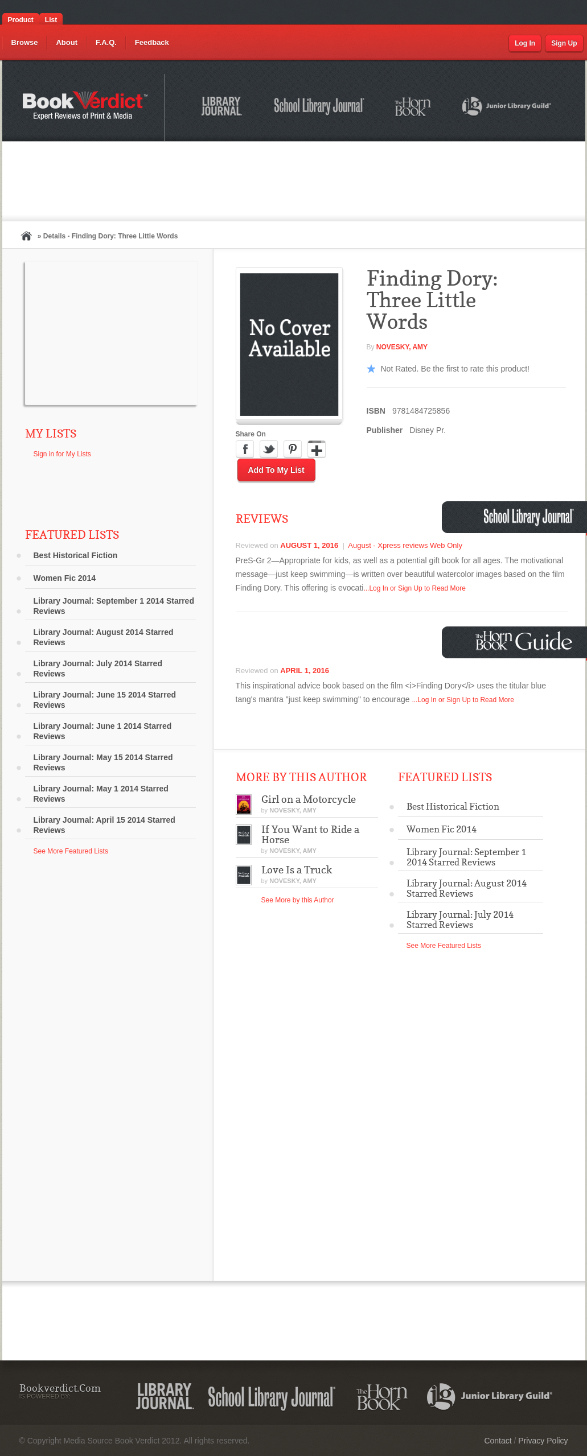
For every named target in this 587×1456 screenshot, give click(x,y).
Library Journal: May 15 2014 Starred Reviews (103, 762)
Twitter (269, 449)
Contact (497, 1440)
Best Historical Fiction (76, 555)
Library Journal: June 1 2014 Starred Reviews (103, 731)
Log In (525, 43)
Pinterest (293, 449)
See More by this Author (297, 900)
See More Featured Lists (71, 851)
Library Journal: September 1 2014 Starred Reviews (114, 606)
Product (21, 20)
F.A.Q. (106, 42)
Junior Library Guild (507, 108)
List (51, 20)
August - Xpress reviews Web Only (405, 545)
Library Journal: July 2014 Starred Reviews (98, 668)
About (66, 42)
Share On (251, 434)
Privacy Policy (543, 1440)
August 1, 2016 (309, 545)
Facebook (245, 449)
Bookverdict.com (86, 107)
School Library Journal (320, 108)
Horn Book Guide (525, 641)
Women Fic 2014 (65, 578)
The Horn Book (413, 107)
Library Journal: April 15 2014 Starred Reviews (104, 825)
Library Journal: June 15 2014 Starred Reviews (105, 700)
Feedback (152, 42)
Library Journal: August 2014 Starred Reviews (104, 637)
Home (26, 236)
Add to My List (276, 470)
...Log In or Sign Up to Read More (414, 588)
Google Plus (316, 449)
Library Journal (224, 108)
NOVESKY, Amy (402, 347)
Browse (24, 42)
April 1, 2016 (304, 670)
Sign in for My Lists (62, 454)
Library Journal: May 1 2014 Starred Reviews (101, 793)
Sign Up (564, 43)
